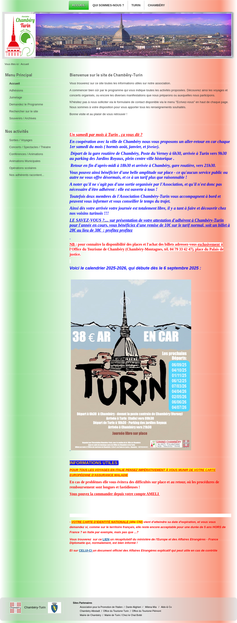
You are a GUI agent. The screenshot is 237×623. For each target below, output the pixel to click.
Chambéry (156, 5)
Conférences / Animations (26, 154)
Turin (135, 5)
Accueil (78, 5)
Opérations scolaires (22, 168)
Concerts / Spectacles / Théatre (30, 147)
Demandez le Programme (26, 104)
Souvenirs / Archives (22, 118)
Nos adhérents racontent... (26, 175)
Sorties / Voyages (20, 140)
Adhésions (16, 90)
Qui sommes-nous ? (108, 5)
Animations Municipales (24, 161)
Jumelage (15, 97)
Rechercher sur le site (23, 111)
